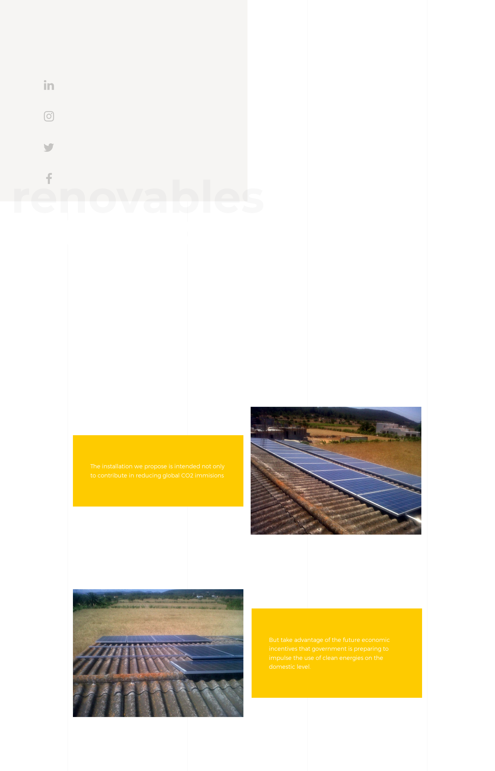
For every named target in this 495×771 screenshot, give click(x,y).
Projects (310, 35)
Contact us (387, 35)
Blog (347, 35)
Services (268, 35)
